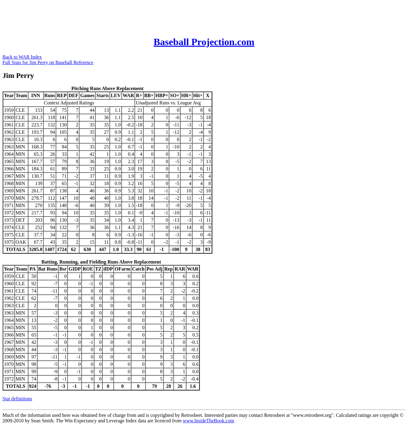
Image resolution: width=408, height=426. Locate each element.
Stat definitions (17, 398)
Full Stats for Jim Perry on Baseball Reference (47, 62)
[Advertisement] (113, 16)
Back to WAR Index (22, 57)
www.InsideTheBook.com (208, 420)
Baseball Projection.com (203, 41)
